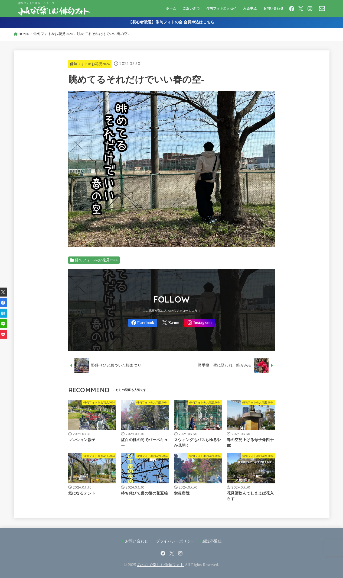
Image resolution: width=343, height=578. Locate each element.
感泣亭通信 (212, 541)
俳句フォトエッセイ (221, 8)
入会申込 (250, 8)
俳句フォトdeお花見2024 (90, 64)
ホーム (171, 8)
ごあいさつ (191, 8)
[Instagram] (310, 8)
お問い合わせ (273, 8)
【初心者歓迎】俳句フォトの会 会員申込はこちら (171, 22)
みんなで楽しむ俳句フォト (160, 565)
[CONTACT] (322, 8)
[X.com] (300, 8)
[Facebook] (292, 8)
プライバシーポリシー (175, 541)
